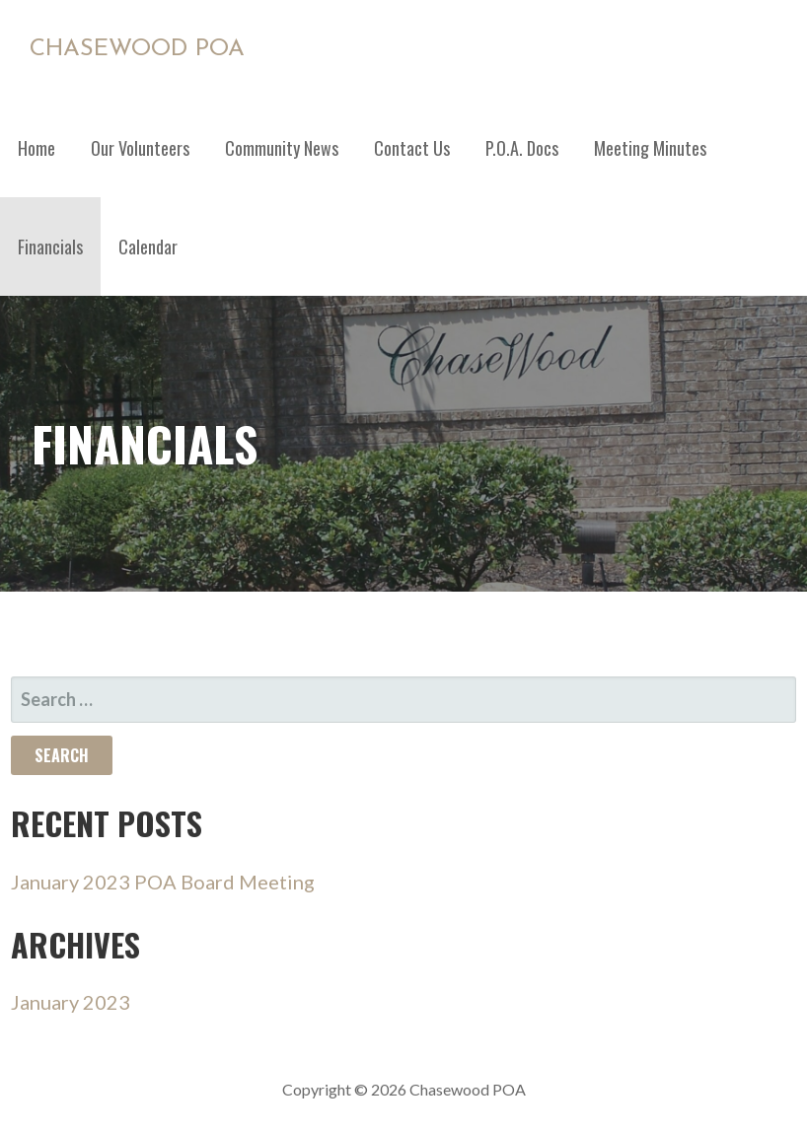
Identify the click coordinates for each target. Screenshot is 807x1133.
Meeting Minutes (650, 148)
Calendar (148, 246)
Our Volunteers (140, 148)
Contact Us (412, 148)
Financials (50, 246)
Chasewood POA (137, 49)
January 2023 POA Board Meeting (163, 881)
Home (36, 148)
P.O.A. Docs (521, 148)
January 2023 (70, 1002)
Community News (281, 148)
